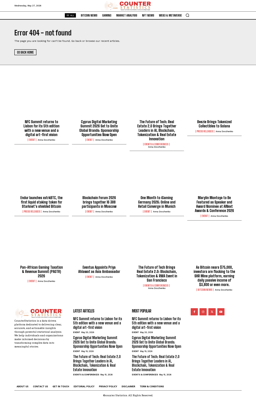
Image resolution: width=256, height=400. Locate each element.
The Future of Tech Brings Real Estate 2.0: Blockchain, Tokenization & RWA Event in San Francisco (156, 273)
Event (32, 140)
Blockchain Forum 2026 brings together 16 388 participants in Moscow (99, 202)
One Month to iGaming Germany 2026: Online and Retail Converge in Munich (157, 202)
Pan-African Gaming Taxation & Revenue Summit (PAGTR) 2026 (41, 271)
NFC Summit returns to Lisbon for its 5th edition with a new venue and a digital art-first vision (41, 128)
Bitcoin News (205, 289)
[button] (187, 15)
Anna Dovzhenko (46, 140)
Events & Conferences (156, 144)
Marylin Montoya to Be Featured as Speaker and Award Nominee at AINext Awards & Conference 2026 (214, 204)
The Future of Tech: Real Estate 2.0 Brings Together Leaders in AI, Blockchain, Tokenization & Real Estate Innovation (156, 130)
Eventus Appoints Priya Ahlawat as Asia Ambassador (99, 269)
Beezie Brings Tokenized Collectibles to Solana (214, 124)
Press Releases (205, 131)
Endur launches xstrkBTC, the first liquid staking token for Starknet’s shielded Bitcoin (41, 202)
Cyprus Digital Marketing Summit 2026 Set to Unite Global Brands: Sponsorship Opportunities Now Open (99, 128)
